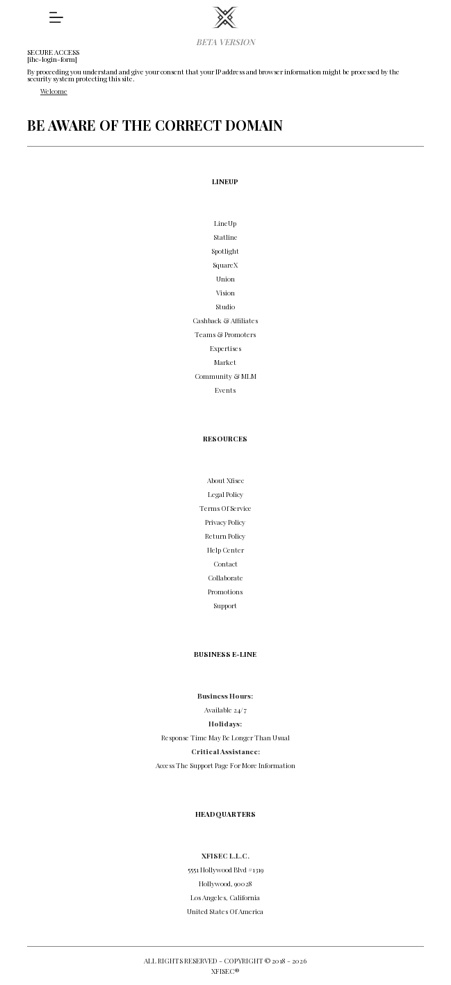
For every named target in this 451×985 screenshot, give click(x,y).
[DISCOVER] (56, 17)
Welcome (53, 91)
